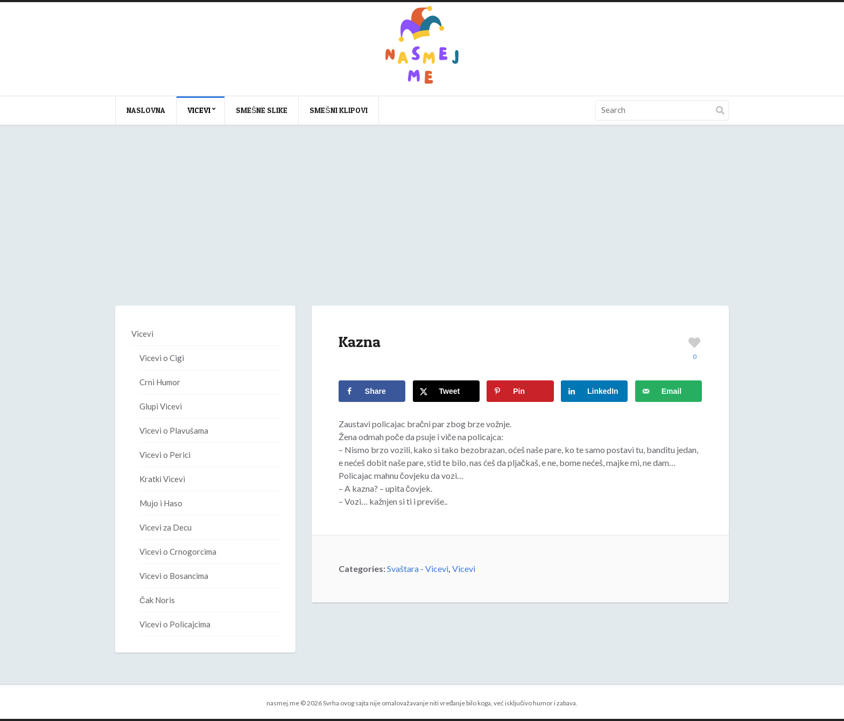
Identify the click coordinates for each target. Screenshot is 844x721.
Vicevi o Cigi (161, 358)
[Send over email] (668, 391)
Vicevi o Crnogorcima (177, 551)
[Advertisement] (422, 226)
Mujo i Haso (160, 503)
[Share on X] (446, 391)
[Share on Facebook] (372, 391)
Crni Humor (159, 382)
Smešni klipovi (338, 110)
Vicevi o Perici (165, 455)
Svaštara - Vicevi (417, 568)
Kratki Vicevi (162, 479)
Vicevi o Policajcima (174, 624)
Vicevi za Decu (165, 527)
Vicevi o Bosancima (173, 576)
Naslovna (145, 110)
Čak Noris (157, 600)
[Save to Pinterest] (520, 391)
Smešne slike (261, 110)
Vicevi (198, 110)
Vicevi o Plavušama (173, 430)
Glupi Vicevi (160, 406)
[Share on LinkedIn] (594, 391)
